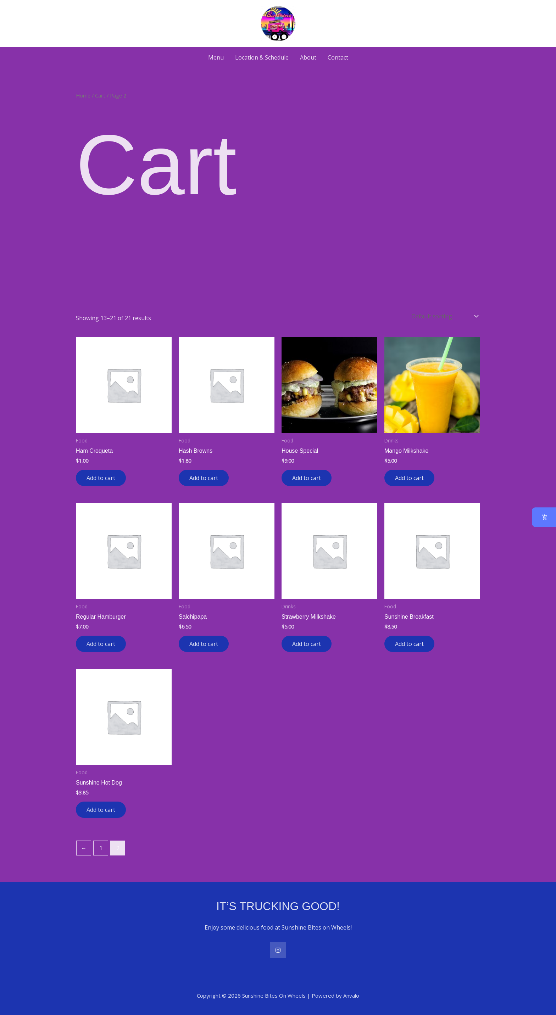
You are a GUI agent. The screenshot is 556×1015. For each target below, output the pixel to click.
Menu (216, 57)
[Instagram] (278, 950)
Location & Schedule (262, 57)
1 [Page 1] (100, 848)
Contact (338, 57)
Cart (100, 95)
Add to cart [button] (101, 478)
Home (83, 95)
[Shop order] (444, 316)
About (308, 57)
